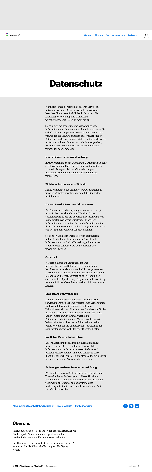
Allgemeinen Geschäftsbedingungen (34, 406)
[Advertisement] (63, 15)
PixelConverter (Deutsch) (31, 466)
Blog (107, 35)
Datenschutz (66, 406)
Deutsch (131, 35)
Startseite (88, 35)
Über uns (99, 35)
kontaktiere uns (118, 35)
